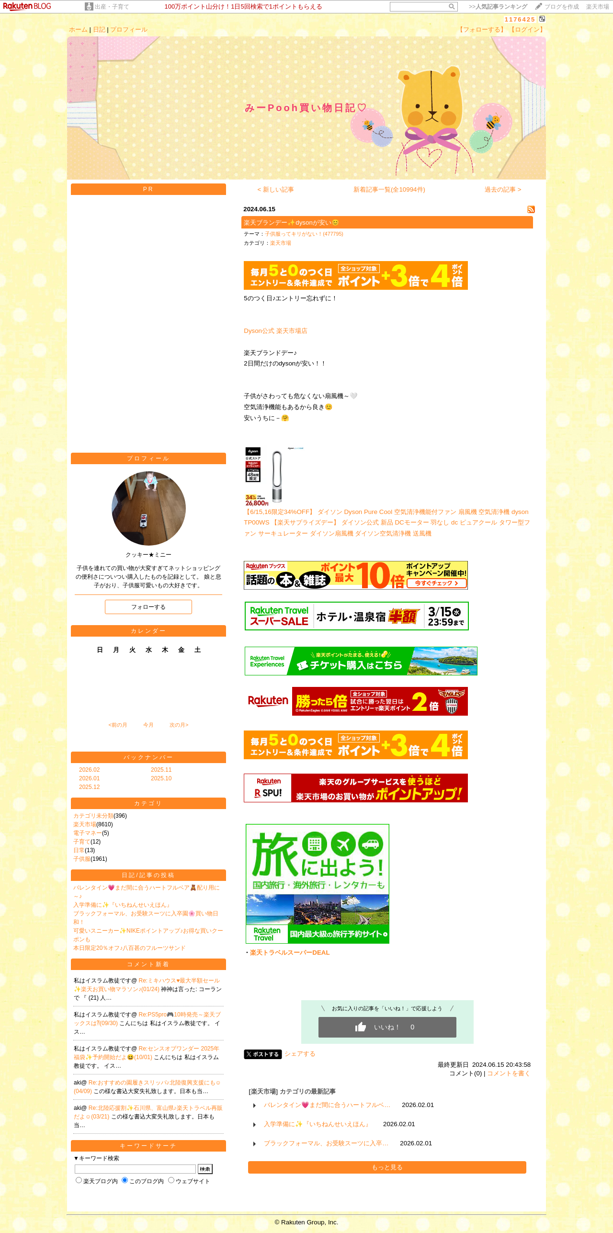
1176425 (520, 19)
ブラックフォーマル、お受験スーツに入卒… (326, 1143)
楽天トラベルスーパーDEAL (289, 952)
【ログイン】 (527, 29)
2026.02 (89, 769)
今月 (148, 725)
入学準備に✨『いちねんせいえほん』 (122, 905)
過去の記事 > (503, 189)
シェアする (300, 1053)
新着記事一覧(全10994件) (389, 189)
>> (498, 6)
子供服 (82, 859)
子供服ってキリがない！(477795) (304, 234)
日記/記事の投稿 (148, 875)
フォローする (148, 607)
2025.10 (161, 778)
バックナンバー (149, 757)
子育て (82, 841)
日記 (99, 29)
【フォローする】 (482, 29)
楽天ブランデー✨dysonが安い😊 (292, 222)
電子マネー (87, 833)
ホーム (78, 29)
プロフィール (129, 29)
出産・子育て (112, 6)
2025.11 (161, 769)
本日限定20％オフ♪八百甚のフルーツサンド (129, 948)
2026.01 (89, 778)
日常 (79, 850)
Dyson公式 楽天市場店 (275, 330)
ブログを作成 (562, 6)
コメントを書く (509, 1073)
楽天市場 (597, 6)
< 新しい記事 (276, 189)
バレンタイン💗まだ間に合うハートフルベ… (327, 1104)
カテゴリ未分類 (93, 815)
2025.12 (89, 787)
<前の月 (117, 725)
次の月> (179, 725)
